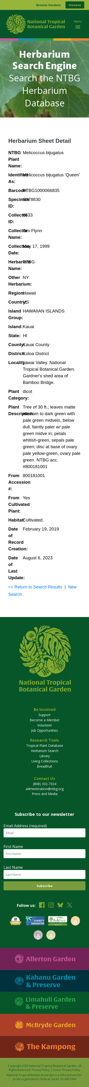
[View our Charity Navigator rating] (35, 921)
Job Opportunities (44, 730)
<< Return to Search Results (35, 587)
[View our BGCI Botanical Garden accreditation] (75, 921)
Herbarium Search (44, 750)
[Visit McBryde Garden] (44, 1025)
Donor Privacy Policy (66, 1070)
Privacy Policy (41, 1070)
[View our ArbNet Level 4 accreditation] (57, 921)
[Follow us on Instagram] (51, 905)
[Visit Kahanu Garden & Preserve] (44, 981)
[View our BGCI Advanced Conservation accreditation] (51, 935)
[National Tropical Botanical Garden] (36, 24)
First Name (13, 846)
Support (44, 715)
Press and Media (44, 793)
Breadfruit (44, 766)
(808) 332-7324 (44, 784)
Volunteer (44, 725)
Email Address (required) (25, 825)
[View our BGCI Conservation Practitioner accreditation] (38, 935)
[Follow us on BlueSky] (60, 905)
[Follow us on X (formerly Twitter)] (69, 905)
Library (44, 756)
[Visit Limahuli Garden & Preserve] (44, 1003)
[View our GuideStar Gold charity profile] (15, 921)
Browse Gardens (48, 5)
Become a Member (45, 720)
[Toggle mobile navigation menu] (77, 24)
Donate (75, 5)
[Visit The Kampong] (44, 1047)
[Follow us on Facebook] (42, 905)
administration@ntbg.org (45, 789)
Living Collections (44, 761)
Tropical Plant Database (44, 745)
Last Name (13, 867)
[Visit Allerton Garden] (44, 959)
